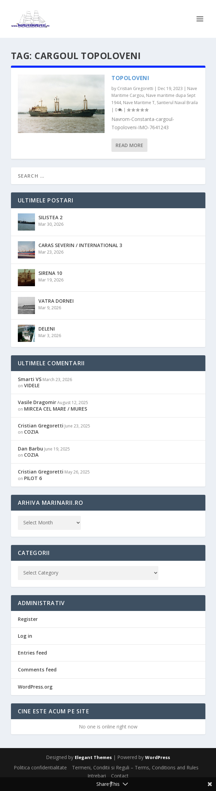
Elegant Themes (93, 757)
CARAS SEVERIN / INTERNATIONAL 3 (80, 245)
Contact (120, 775)
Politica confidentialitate (40, 767)
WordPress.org (35, 686)
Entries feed (32, 652)
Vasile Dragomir (37, 402)
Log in (25, 636)
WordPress (157, 757)
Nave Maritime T (139, 102)
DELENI (46, 328)
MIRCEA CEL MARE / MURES (55, 408)
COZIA (31, 431)
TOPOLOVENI (130, 78)
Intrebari (96, 775)
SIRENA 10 (50, 273)
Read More (129, 145)
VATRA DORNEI (56, 301)
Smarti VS (29, 379)
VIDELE (32, 385)
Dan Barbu (30, 448)
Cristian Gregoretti (135, 88)
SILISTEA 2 (50, 217)
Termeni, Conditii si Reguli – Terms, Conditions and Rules (135, 767)
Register (28, 619)
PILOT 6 (33, 478)
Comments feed (37, 669)
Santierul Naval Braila (177, 102)
